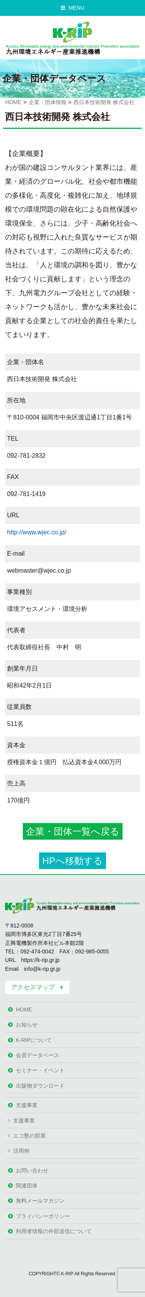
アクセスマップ (33, 987)
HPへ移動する (72, 861)
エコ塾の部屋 (29, 1136)
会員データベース (37, 1055)
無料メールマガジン (40, 1201)
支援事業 (27, 1105)
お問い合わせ (32, 1170)
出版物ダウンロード (40, 1086)
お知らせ (27, 1025)
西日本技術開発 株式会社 (104, 102)
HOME (13, 102)
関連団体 (27, 1185)
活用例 (21, 1151)
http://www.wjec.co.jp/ (36, 532)
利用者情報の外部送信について (54, 1231)
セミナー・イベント (40, 1070)
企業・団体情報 (48, 102)
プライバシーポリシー (43, 1216)
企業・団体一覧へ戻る (72, 831)
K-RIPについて (34, 1040)
